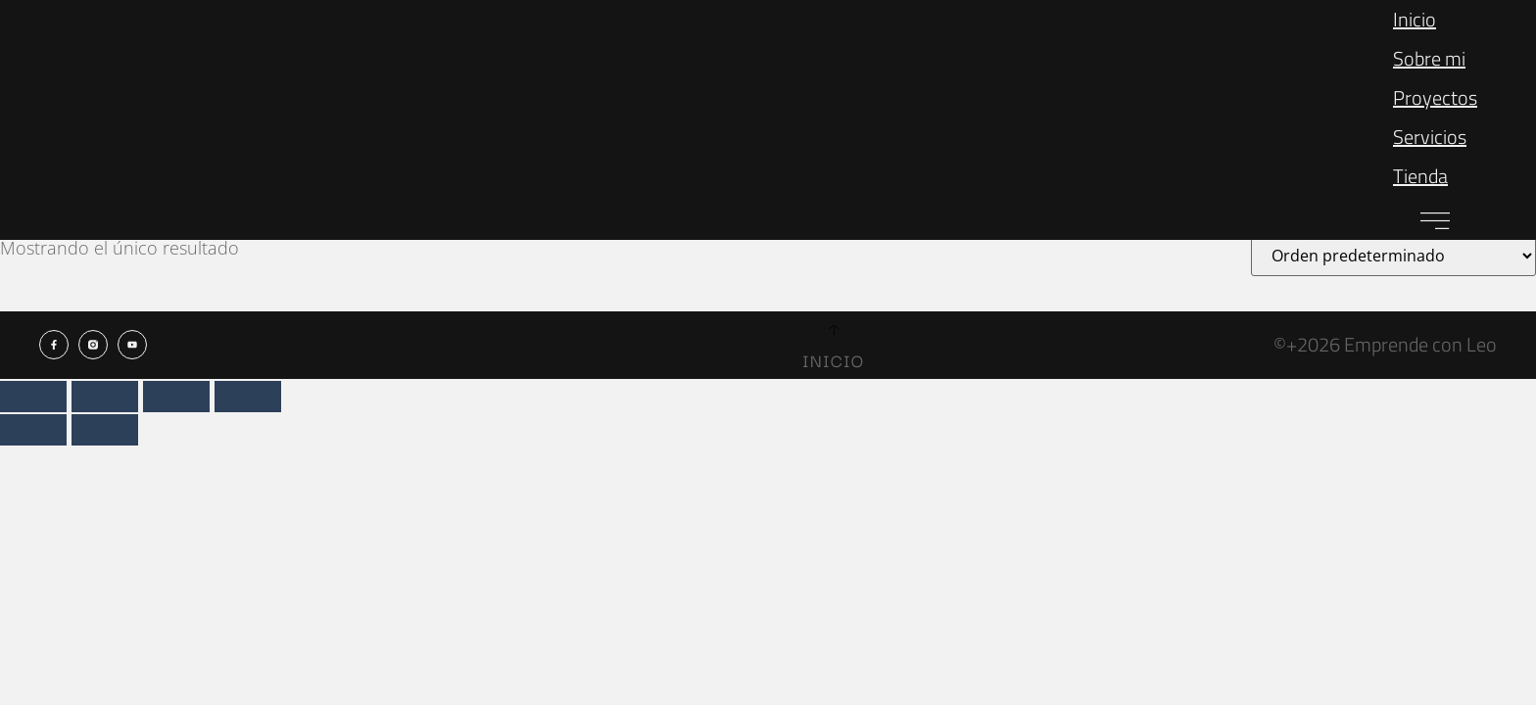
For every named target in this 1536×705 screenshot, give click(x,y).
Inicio (1414, 19)
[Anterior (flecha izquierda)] (33, 430)
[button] (1435, 218)
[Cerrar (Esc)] (248, 396)
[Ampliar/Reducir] (33, 396)
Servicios (1429, 136)
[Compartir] (176, 396)
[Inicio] (833, 330)
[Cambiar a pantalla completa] (105, 396)
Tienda (1420, 176)
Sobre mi (1429, 58)
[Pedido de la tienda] (1393, 255)
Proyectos (1435, 97)
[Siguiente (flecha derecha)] (105, 430)
